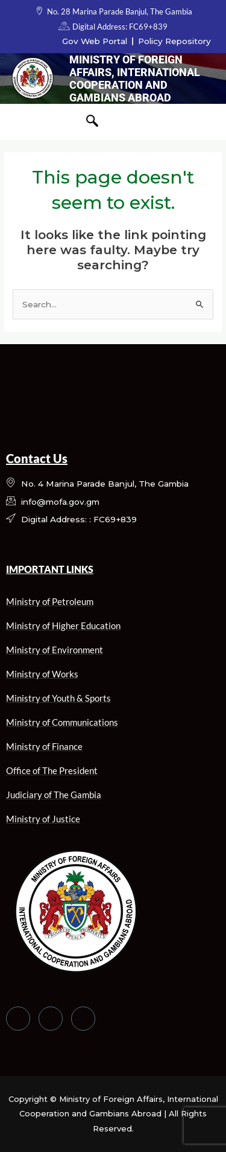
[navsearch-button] (92, 122)
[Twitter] (51, 1018)
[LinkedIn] (83, 1018)
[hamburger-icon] (22, 121)
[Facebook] (18, 1018)
